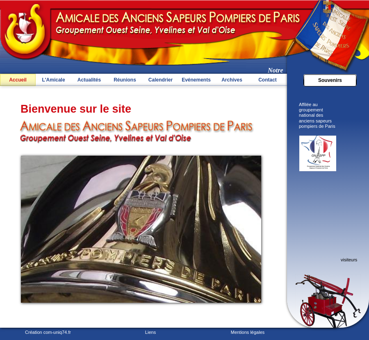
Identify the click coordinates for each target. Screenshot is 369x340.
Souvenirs (330, 80)
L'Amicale (53, 80)
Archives (231, 80)
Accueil (18, 80)
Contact (267, 80)
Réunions (125, 80)
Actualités (89, 80)
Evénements (196, 80)
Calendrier (160, 80)
